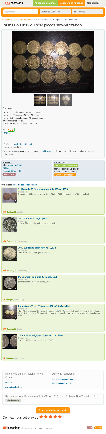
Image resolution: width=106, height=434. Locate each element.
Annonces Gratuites (45, 3)
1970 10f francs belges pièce (33, 218)
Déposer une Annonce (71, 3)
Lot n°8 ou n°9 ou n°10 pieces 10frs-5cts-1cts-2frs (44, 306)
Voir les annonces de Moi (66, 166)
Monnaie (29, 144)
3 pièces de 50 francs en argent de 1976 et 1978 (43, 189)
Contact (98, 428)
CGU (90, 428)
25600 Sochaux (15, 165)
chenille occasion (47, 151)
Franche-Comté (9, 171)
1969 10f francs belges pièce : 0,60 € (37, 248)
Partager (6, 133)
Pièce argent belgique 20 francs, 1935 (37, 277)
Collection (18, 144)
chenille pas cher (13, 400)
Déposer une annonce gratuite (53, 410)
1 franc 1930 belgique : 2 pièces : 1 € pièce (40, 335)
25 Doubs (6, 168)
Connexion (93, 3)
